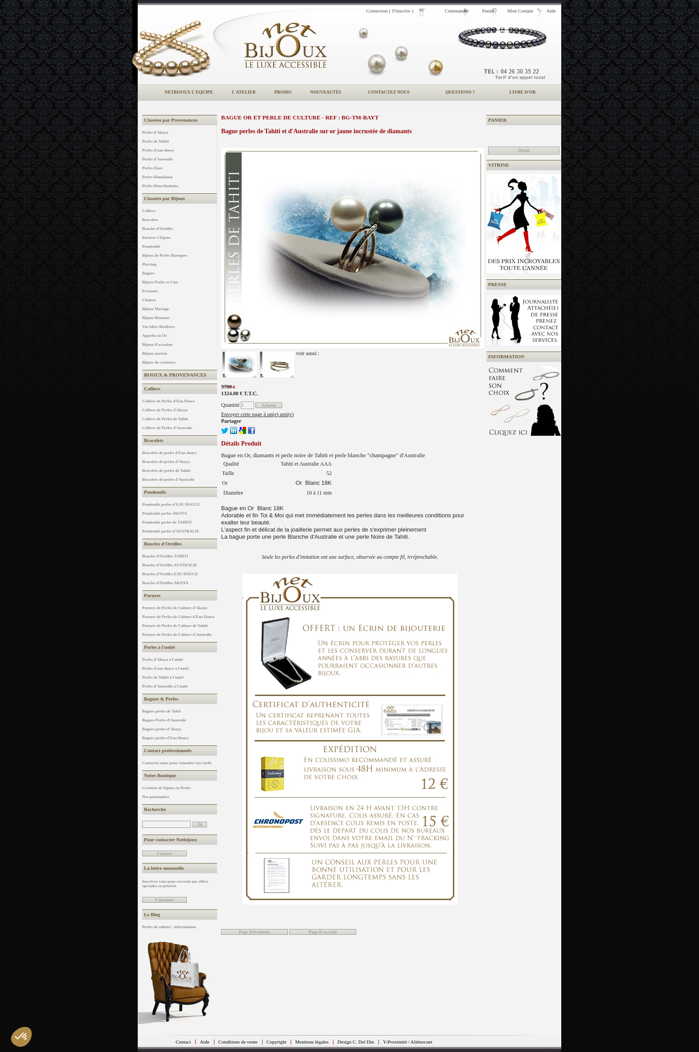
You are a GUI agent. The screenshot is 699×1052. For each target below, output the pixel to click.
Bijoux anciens (154, 353)
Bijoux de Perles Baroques (164, 255)
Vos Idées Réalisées (158, 326)
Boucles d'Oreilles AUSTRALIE (169, 565)
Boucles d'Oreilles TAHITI (165, 556)
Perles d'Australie (157, 159)
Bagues (148, 273)
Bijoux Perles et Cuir (160, 282)
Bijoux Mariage (155, 309)
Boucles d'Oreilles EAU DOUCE (170, 574)
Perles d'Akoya (155, 132)
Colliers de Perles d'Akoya (165, 410)
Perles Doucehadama (160, 186)
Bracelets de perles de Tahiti (166, 470)
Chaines (149, 300)
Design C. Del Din (355, 1041)
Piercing (149, 264)
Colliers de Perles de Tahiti (165, 419)
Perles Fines (152, 168)
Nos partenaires (155, 796)
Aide (204, 1041)
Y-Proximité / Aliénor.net (407, 1041)
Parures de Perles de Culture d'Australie (177, 634)
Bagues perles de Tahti (161, 711)
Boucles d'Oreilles (157, 228)
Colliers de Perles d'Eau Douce (168, 401)
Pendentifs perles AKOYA (164, 513)
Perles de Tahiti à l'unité (163, 677)
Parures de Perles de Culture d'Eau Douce (178, 616)
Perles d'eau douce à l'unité (165, 668)
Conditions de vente (238, 1041)
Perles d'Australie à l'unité (165, 686)
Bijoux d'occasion (157, 344)
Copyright (277, 1041)
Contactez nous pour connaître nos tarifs (177, 763)
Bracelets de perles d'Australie (168, 479)
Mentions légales (312, 1041)
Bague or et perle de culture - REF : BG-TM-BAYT (299, 117)
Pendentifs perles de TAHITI (167, 522)
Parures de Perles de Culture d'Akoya (174, 608)
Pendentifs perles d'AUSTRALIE (170, 531)
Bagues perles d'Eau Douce (165, 738)
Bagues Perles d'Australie (164, 720)
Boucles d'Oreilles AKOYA (165, 583)
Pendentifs (151, 246)
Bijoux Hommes (156, 317)
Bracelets (150, 219)
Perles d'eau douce (158, 150)
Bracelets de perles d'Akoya (166, 461)
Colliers (149, 211)
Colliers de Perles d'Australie (167, 428)
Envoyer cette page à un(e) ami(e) (257, 414)
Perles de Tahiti (155, 141)
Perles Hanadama (157, 177)
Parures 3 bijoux (156, 237)
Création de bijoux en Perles (166, 788)
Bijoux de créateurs (159, 362)
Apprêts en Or (154, 335)
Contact (183, 1041)
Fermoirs (150, 291)
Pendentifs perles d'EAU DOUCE (171, 504)
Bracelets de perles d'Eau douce (169, 452)
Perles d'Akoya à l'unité (162, 659)
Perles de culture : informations (169, 927)
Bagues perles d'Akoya (161, 729)
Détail (524, 150)
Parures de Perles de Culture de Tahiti (175, 625)
